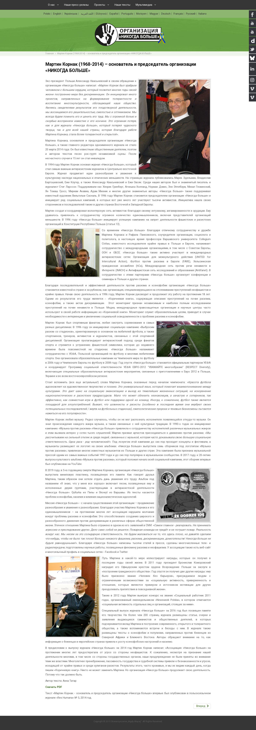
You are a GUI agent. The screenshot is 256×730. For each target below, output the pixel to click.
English (57, 13)
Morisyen (141, 13)
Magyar (154, 13)
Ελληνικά (101, 13)
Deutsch (166, 13)
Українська (71, 13)
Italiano (202, 13)
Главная (49, 53)
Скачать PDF (53, 687)
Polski (47, 13)
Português (127, 13)
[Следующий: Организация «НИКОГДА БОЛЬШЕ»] (202, 706)
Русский (191, 13)
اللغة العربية (86, 13)
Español (114, 13)
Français (178, 13)
